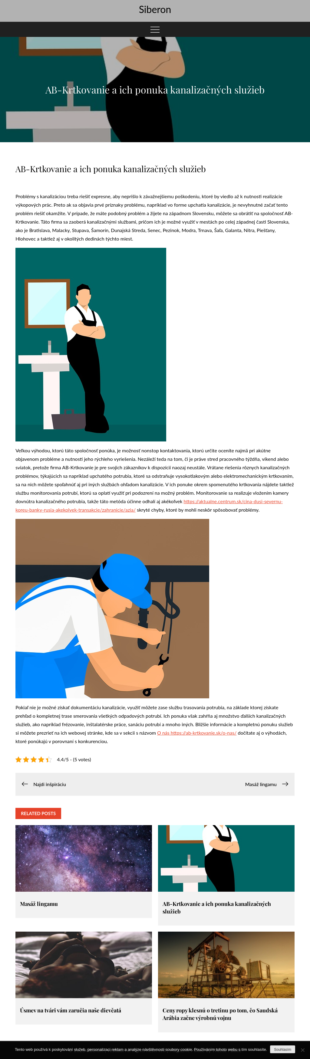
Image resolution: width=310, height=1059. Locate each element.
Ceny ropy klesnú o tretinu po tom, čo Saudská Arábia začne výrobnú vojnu (220, 1014)
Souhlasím (282, 1050)
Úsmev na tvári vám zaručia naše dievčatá (70, 1010)
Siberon (155, 9)
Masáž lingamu (39, 903)
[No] (302, 1050)
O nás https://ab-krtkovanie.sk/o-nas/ (196, 733)
